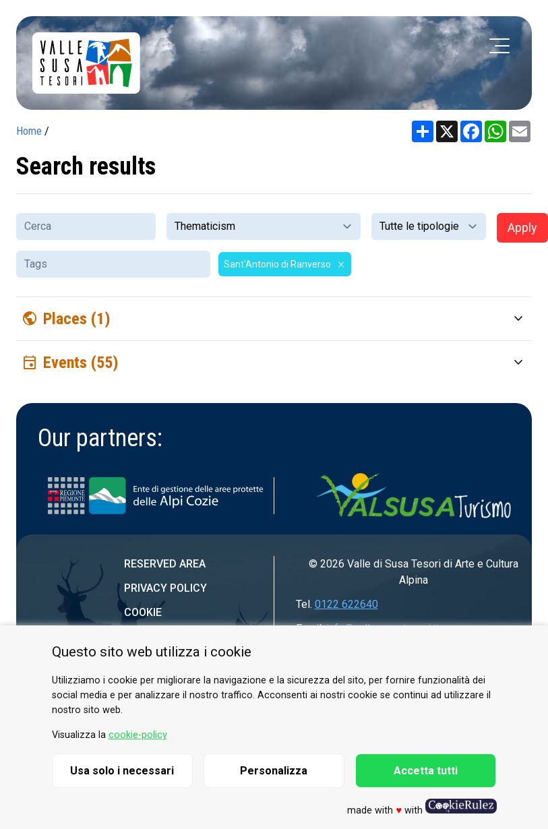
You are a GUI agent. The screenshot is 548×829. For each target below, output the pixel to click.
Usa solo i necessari (122, 770)
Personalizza (273, 770)
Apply (522, 227)
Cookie (143, 612)
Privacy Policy (165, 588)
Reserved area (165, 563)
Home (29, 131)
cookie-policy (138, 735)
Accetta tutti (426, 770)
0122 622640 (346, 604)
